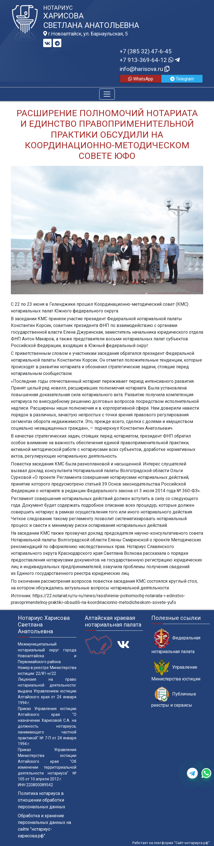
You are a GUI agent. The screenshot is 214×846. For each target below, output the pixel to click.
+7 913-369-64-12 (150, 60)
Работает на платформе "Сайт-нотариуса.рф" (171, 843)
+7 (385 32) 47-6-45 (146, 51)
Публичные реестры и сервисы (173, 697)
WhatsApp (140, 79)
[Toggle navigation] (107, 94)
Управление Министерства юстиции (175, 670)
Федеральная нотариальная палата (175, 641)
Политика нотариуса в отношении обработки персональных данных (41, 800)
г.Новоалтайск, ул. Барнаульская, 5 (85, 34)
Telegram (182, 79)
